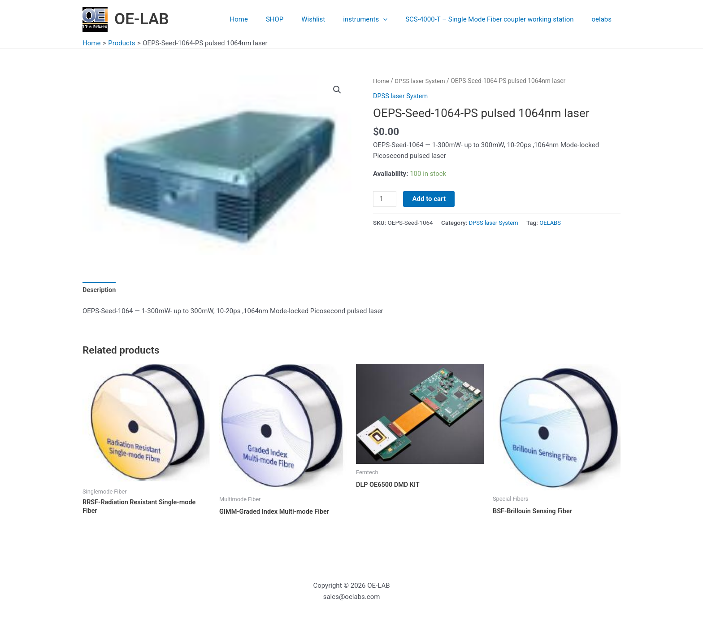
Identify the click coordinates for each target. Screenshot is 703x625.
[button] (337, 90)
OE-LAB (141, 19)
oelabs (604, 19)
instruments (376, 19)
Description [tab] (99, 291)
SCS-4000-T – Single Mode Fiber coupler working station (496, 19)
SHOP (295, 19)
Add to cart (430, 198)
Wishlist (329, 19)
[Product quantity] (385, 199)
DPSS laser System (421, 80)
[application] (394, 19)
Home (264, 19)
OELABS (552, 222)
